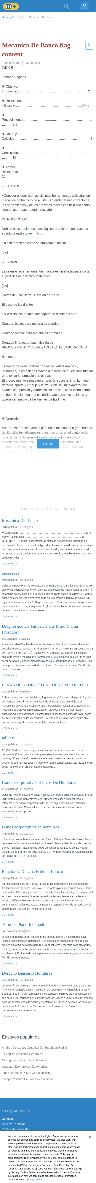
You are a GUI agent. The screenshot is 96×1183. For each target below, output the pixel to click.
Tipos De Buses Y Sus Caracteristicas (26, 1072)
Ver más (48, 443)
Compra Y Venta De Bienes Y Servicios (27, 1079)
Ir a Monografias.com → (18, 1160)
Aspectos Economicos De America (24, 1066)
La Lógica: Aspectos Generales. (22, 1054)
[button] (89, 50)
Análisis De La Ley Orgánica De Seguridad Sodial (34, 1047)
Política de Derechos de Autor (21, 1134)
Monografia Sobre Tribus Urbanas (24, 1060)
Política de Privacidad (16, 1129)
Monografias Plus (13, 17)
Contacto (8, 1118)
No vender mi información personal (24, 1150)
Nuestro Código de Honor (18, 1144)
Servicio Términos (13, 1124)
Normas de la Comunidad (18, 1139)
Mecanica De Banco (42, 17)
